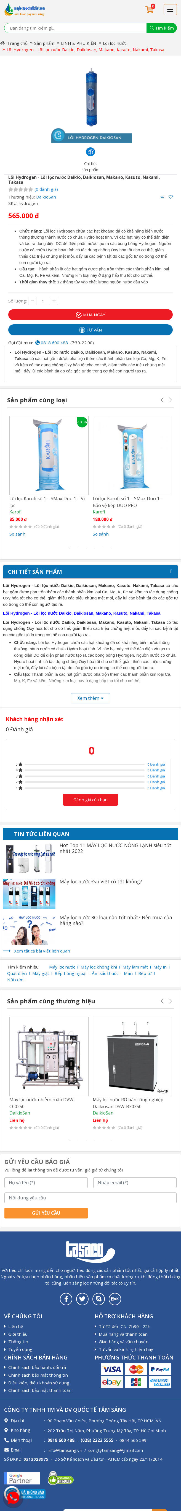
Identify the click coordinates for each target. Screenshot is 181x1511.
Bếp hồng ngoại (70, 973)
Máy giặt (40, 973)
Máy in (160, 966)
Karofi (15, 512)
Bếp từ (145, 973)
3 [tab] (86, 548)
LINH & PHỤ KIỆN (78, 43)
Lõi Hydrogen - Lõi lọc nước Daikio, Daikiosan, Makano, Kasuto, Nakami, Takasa (85, 49)
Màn (128, 973)
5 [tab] (103, 548)
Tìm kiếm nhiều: (23, 966)
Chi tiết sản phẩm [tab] (35, 571)
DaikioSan (46, 197)
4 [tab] (94, 548)
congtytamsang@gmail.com (115, 1449)
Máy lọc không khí (99, 966)
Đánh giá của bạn (90, 799)
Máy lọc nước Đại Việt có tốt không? (101, 881)
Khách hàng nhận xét (34, 718)
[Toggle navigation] (170, 9)
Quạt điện (17, 973)
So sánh (17, 533)
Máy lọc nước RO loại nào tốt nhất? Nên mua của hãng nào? (116, 920)
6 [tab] (111, 548)
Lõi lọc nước (114, 43)
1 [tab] (70, 548)
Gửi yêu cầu (46, 1212)
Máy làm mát (135, 966)
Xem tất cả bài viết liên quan (42, 950)
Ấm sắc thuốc (105, 973)
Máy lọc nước (62, 966)
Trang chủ (14, 43)
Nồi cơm (15, 979)
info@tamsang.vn (64, 1449)
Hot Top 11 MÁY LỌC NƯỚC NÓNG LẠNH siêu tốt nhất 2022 (115, 848)
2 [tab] (78, 548)
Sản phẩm (44, 43)
